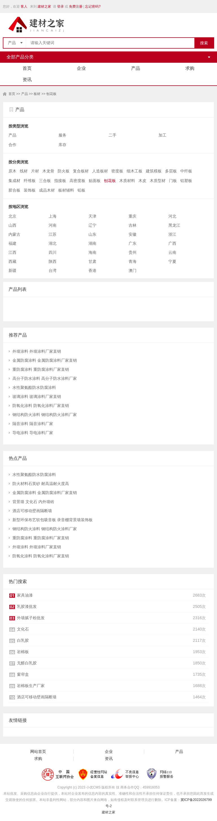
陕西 (53, 261)
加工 (163, 135)
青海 (132, 261)
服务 (63, 135)
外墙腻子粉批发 (31, 618)
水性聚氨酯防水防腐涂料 (34, 387)
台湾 (53, 270)
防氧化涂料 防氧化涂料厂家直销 (40, 405)
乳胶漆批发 (27, 606)
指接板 (60, 180)
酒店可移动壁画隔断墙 (32, 510)
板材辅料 (66, 190)
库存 (63, 144)
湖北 (53, 243)
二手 (113, 135)
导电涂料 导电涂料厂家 (32, 432)
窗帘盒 (23, 674)
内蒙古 (14, 234)
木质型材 (158, 180)
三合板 (45, 180)
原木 (12, 171)
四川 (53, 252)
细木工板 (134, 171)
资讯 (27, 79)
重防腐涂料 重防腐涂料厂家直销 (40, 369)
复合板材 (81, 171)
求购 (189, 68)
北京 (12, 216)
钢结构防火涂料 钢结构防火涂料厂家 (44, 414)
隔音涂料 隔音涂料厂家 (32, 423)
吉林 (132, 225)
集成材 (14, 180)
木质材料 (127, 180)
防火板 (64, 171)
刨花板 (51, 94)
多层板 (171, 171)
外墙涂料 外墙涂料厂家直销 (36, 351)
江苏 (53, 234)
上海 (53, 216)
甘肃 (92, 261)
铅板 (81, 190)
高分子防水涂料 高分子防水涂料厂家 (44, 378)
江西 (12, 252)
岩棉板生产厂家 (31, 685)
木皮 (142, 180)
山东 (92, 234)
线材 (24, 171)
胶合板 (14, 190)
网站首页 (38, 751)
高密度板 (77, 180)
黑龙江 (174, 225)
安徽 (132, 234)
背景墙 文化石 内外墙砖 (33, 501)
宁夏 (172, 261)
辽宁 (92, 225)
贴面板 (95, 180)
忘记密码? (93, 6)
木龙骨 (48, 171)
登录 (60, 6)
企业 (81, 68)
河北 (172, 216)
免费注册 (76, 6)
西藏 (12, 261)
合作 (13, 144)
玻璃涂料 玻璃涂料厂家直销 (36, 396)
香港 (92, 270)
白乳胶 (23, 640)
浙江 (172, 234)
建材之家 (44, 6)
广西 (172, 243)
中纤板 (186, 171)
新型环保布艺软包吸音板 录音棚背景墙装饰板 (52, 519)
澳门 (132, 270)
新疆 (12, 270)
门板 (173, 180)
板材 (37, 94)
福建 (12, 243)
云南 (172, 252)
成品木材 (47, 190)
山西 (12, 225)
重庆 (132, 216)
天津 (92, 216)
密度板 (117, 171)
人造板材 (100, 171)
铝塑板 (186, 180)
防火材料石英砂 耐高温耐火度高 (40, 483)
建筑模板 (154, 171)
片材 (35, 171)
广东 (132, 243)
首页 (27, 68)
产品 (135, 68)
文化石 (23, 629)
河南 (53, 225)
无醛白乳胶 (27, 663)
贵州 (132, 252)
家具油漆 (25, 595)
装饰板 (30, 190)
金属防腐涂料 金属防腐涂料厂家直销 (44, 360)
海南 (92, 252)
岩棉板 (23, 651)
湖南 (92, 243)
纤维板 (30, 180)
